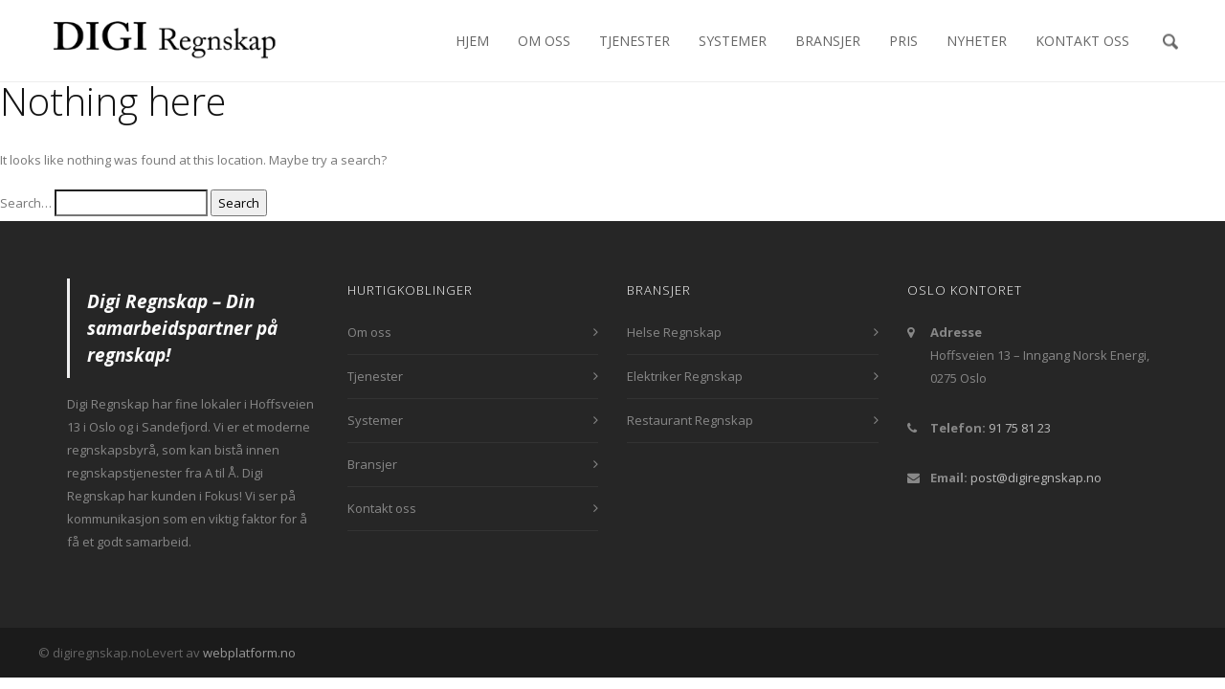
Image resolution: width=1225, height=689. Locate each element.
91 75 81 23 (1020, 427)
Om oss (544, 41)
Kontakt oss (1082, 41)
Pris (903, 41)
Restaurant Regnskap (690, 420)
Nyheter (977, 41)
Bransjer (827, 41)
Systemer (733, 41)
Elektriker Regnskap (685, 376)
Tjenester (634, 41)
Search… (26, 202)
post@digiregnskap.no (1036, 477)
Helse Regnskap (674, 332)
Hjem (472, 41)
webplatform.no (249, 652)
